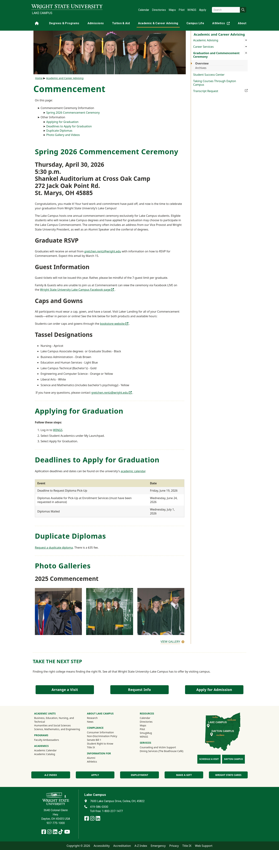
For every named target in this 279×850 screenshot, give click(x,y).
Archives (200, 68)
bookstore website (114, 324)
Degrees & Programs (64, 23)
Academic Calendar (45, 750)
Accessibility (102, 845)
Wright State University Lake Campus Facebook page (77, 290)
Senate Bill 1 (94, 740)
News (90, 721)
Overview (202, 63)
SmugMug (150, 733)
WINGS (191, 10)
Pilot (182, 10)
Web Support (203, 845)
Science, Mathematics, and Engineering (57, 729)
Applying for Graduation (62, 122)
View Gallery (170, 642)
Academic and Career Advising (64, 78)
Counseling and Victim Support (158, 747)
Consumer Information (100, 732)
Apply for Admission (214, 689)
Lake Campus (42, 13)
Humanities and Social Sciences (52, 725)
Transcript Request (220, 90)
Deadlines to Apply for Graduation (69, 126)
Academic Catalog (44, 754)
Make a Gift (184, 775)
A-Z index (50, 775)
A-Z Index (141, 845)
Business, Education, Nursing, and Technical (54, 719)
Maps (172, 10)
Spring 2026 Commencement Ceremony (73, 113)
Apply (202, 10)
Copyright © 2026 (78, 845)
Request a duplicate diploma (54, 548)
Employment (139, 775)
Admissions (96, 23)
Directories (159, 10)
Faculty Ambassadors (46, 740)
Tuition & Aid (121, 23)
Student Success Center (209, 75)
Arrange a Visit (65, 689)
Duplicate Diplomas (59, 131)
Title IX (91, 747)
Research (92, 718)
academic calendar (133, 471)
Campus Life (195, 23)
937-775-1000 (56, 823)
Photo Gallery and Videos (63, 135)
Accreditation (122, 845)
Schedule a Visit (209, 759)
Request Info (139, 689)
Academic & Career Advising (158, 23)
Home (39, 78)
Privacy (174, 845)
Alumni (91, 758)
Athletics (221, 24)
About (242, 23)
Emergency (158, 845)
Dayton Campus (233, 759)
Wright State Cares (228, 775)
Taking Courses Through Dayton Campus (214, 83)
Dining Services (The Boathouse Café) (161, 751)
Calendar (143, 10)
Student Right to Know (100, 743)
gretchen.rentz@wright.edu (102, 251)
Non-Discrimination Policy (102, 736)
